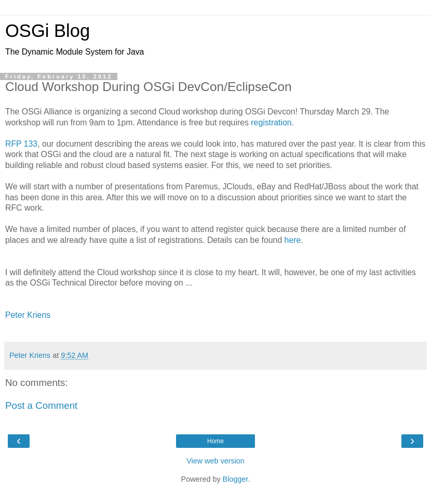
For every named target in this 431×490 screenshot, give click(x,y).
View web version (215, 461)
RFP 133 (21, 143)
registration (271, 122)
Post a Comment (41, 405)
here (293, 240)
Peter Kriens (27, 315)
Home (215, 441)
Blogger (235, 479)
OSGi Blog (47, 31)
